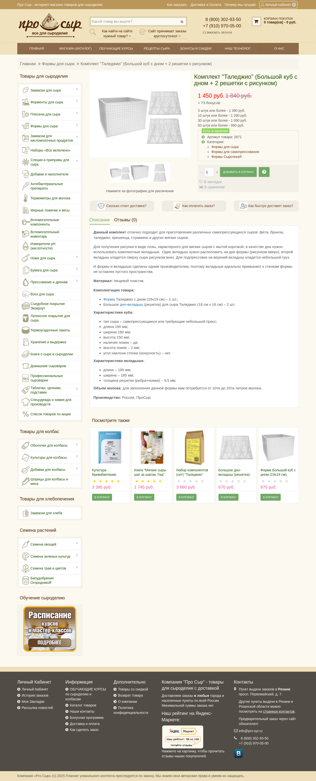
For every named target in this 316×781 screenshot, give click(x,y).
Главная (28, 63)
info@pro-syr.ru (251, 731)
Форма (109, 299)
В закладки (213, 182)
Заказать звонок (217, 32)
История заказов (35, 695)
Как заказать (177, 5)
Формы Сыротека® (226, 157)
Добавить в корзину (238, 172)
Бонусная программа (86, 718)
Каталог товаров (83, 705)
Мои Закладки (33, 702)
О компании (127, 702)
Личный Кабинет (35, 689)
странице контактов (279, 711)
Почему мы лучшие (240, 5)
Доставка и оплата (85, 724)
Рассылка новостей (37, 708)
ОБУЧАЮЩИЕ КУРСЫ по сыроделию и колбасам (85, 694)
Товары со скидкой (133, 689)
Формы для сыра (58, 63)
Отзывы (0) (125, 219)
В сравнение (214, 187)
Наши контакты (82, 711)
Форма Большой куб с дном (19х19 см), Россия (278, 474)
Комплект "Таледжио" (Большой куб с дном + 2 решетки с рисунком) (146, 63)
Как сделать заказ (84, 730)
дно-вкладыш (131, 304)
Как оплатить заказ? (194, 206)
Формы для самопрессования (235, 152)
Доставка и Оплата (206, 5)
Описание (100, 219)
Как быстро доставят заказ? (266, 206)
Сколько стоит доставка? (121, 206)
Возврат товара (130, 695)
